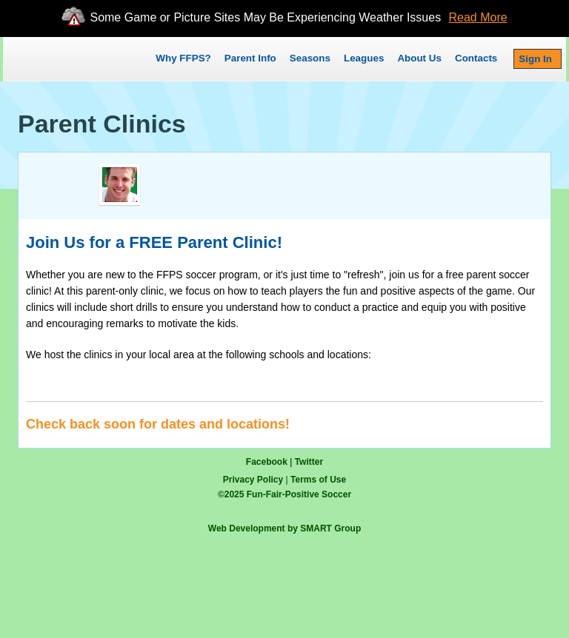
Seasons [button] (310, 58)
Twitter (309, 462)
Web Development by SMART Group (284, 528)
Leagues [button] (364, 58)
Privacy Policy (253, 479)
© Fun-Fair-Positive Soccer (284, 494)
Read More (478, 17)
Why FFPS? (183, 58)
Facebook (266, 462)
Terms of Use (318, 479)
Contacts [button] (476, 58)
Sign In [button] (535, 58)
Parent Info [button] (250, 58)
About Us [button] (419, 58)
